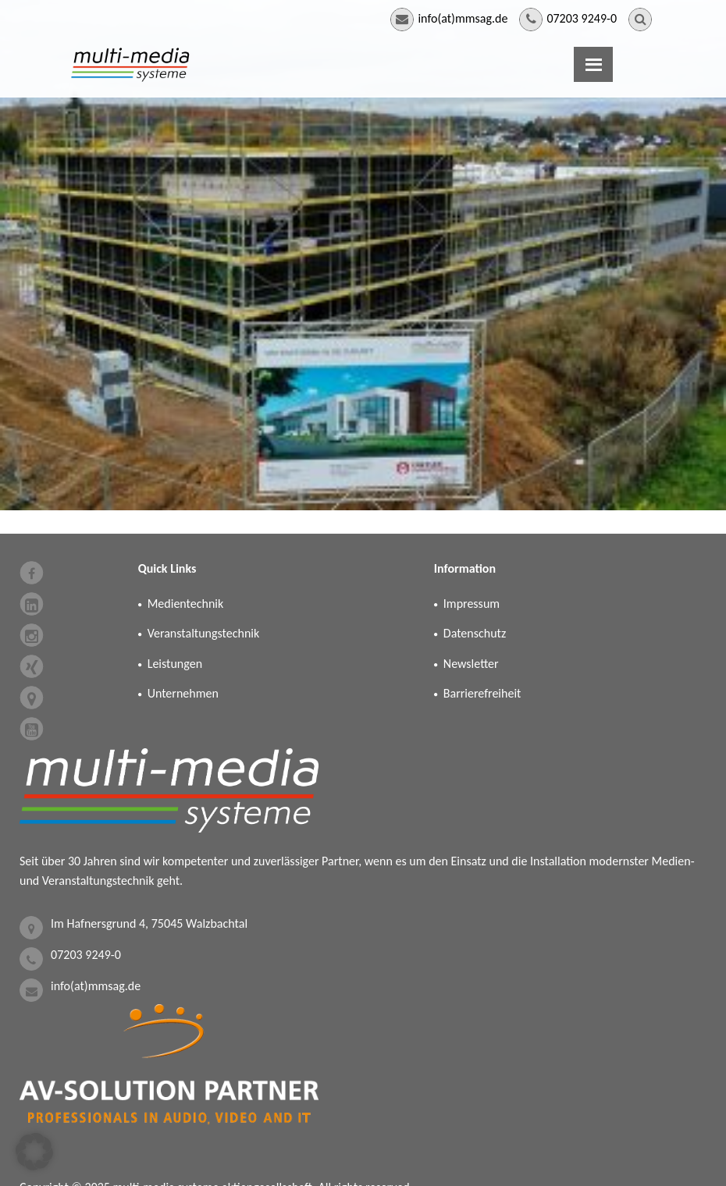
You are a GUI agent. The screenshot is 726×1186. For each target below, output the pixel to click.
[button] (34, 1151)
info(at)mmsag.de (462, 18)
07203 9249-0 (581, 18)
